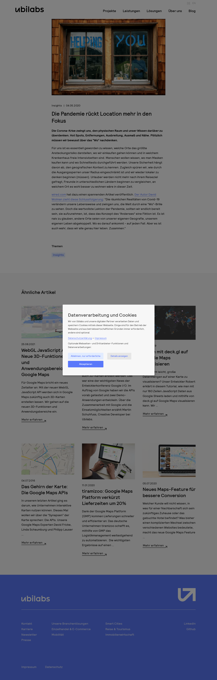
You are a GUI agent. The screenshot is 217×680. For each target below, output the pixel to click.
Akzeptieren (85, 364)
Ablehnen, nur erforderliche (85, 355)
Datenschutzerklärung (80, 338)
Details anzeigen (119, 355)
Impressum (101, 338)
